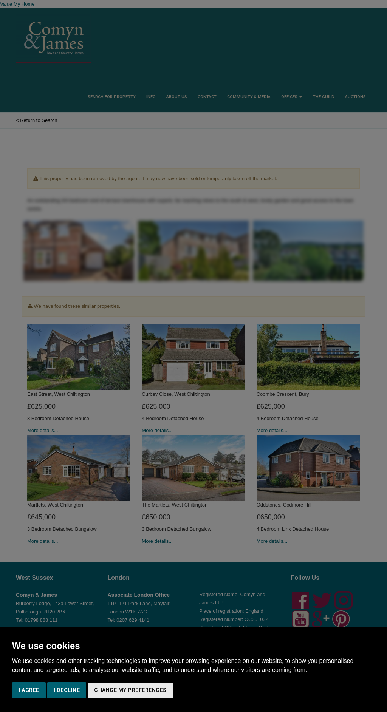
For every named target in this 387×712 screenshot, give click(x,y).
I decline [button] (67, 690)
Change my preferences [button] (130, 690)
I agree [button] (29, 690)
